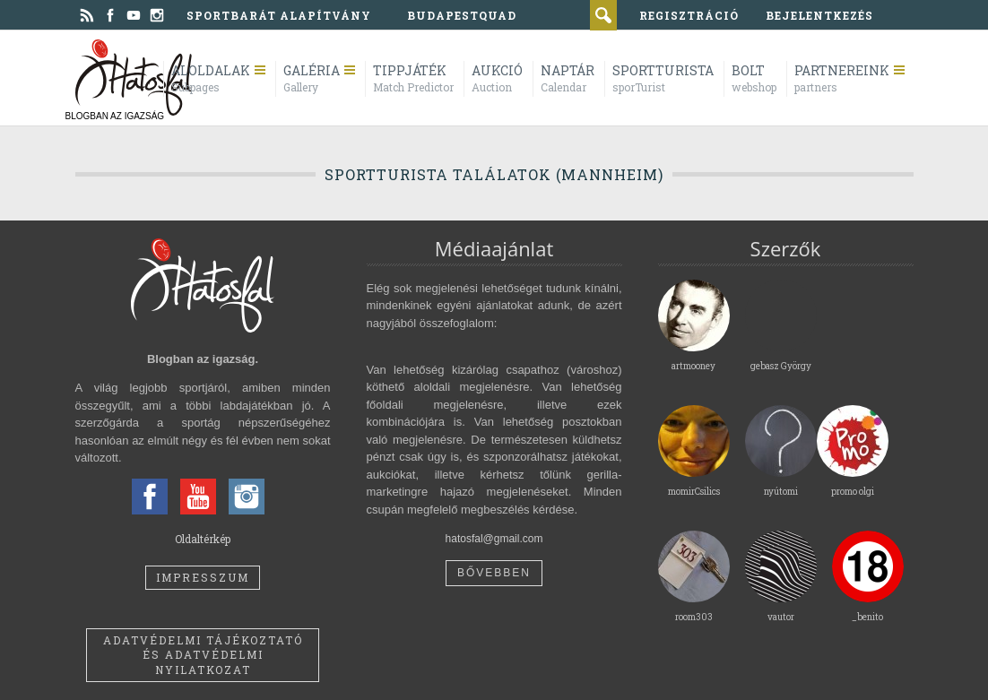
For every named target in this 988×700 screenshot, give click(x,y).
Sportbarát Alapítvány (278, 15)
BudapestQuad (461, 15)
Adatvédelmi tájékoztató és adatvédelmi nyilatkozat (203, 655)
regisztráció (689, 15)
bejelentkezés (819, 15)
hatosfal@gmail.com (494, 538)
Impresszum (202, 577)
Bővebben (494, 572)
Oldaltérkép (202, 538)
